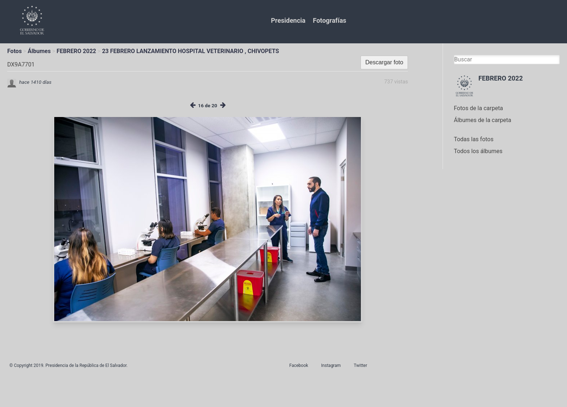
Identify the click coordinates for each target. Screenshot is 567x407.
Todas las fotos (474, 139)
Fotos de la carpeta (478, 108)
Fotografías (329, 20)
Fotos (14, 51)
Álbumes (39, 51)
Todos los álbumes (478, 151)
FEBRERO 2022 (76, 51)
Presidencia (288, 20)
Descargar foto (384, 62)
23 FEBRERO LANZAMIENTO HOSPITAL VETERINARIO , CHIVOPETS (190, 51)
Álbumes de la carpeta (482, 120)
